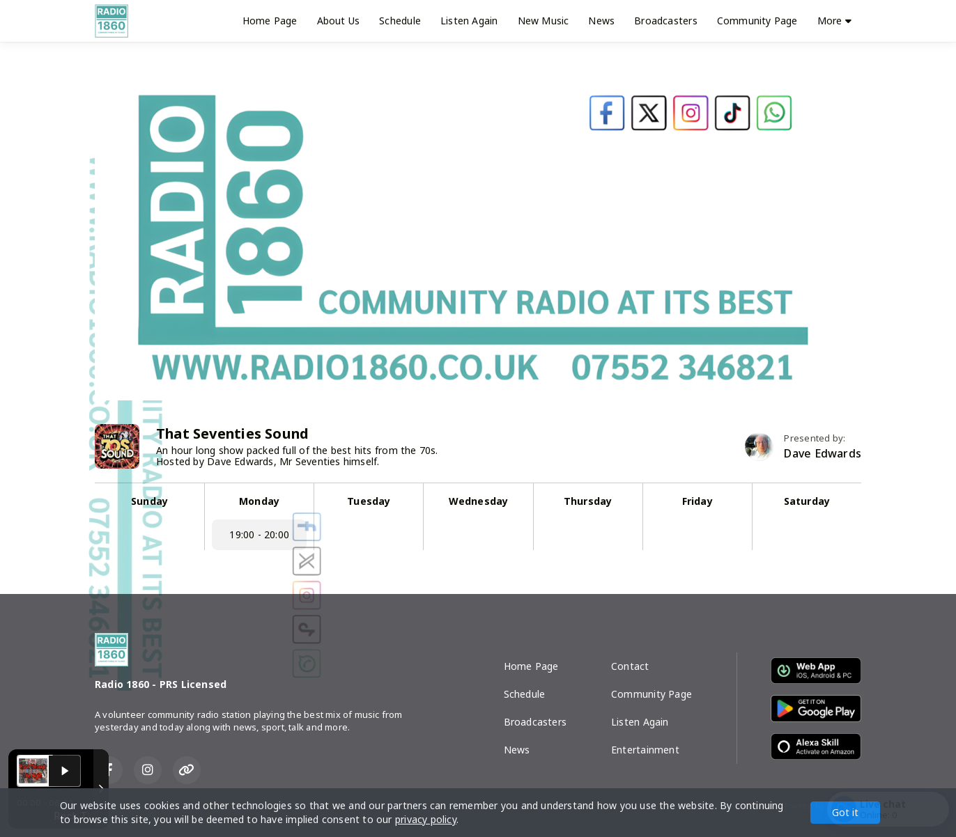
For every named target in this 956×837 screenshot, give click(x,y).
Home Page (270, 20)
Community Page (757, 20)
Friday (697, 501)
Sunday (149, 501)
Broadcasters (665, 20)
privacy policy (425, 819)
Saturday (807, 501)
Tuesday (368, 501)
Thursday (588, 501)
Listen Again (469, 20)
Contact (630, 666)
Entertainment (645, 749)
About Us (338, 20)
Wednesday (479, 501)
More (834, 20)
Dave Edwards (822, 453)
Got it (845, 812)
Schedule (400, 20)
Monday (259, 501)
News (601, 20)
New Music (543, 20)
